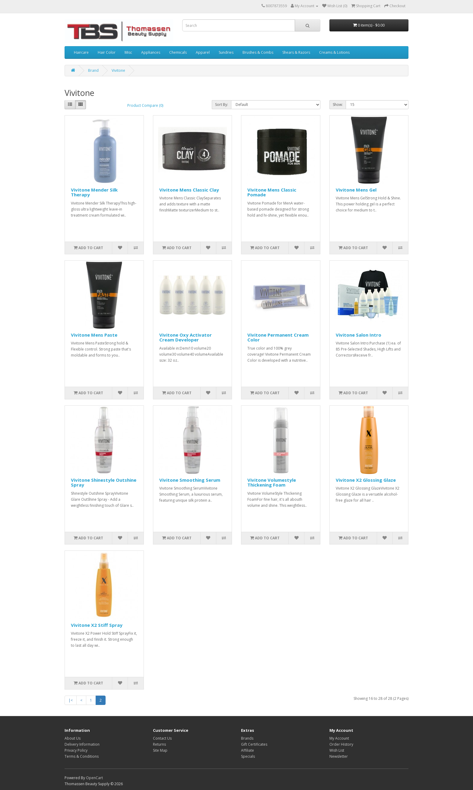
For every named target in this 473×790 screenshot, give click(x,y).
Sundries (226, 52)
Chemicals (178, 52)
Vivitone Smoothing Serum (189, 480)
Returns (159, 744)
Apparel (203, 52)
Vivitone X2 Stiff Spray (96, 625)
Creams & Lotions (334, 52)
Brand (93, 70)
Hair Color (107, 52)
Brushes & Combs (258, 52)
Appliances (150, 52)
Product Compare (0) (145, 105)
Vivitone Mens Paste (94, 335)
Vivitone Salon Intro (358, 335)
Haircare (81, 52)
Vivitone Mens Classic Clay (189, 190)
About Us (73, 738)
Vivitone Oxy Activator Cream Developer (185, 337)
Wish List (336, 750)
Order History (341, 744)
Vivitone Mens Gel (356, 190)
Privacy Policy (76, 750)
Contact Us (162, 738)
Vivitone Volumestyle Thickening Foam (271, 482)
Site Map (160, 750)
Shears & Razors (296, 52)
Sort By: (221, 104)
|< (70, 700)
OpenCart (94, 777)
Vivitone (118, 70)
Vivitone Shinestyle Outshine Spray (103, 482)
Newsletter (338, 756)
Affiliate (247, 750)
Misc (128, 52)
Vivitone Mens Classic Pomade (271, 192)
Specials (248, 756)
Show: (338, 104)
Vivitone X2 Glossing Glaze (366, 480)
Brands (247, 738)
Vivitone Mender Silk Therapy (94, 192)
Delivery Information (82, 744)
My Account (339, 738)
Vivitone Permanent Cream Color (278, 337)
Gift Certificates (254, 744)
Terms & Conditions (82, 756)
